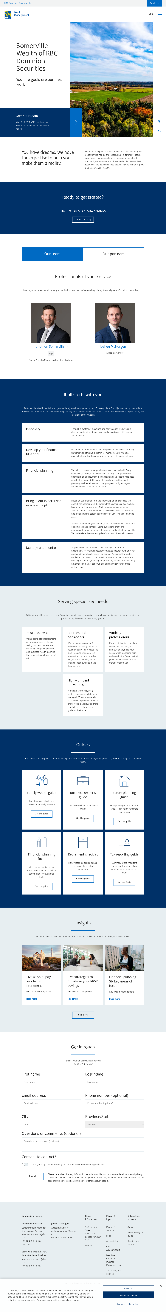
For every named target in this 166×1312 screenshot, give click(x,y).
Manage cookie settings (128, 1304)
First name (31, 1075)
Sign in (131, 1227)
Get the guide (41, 814)
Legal (108, 1236)
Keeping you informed (133, 1243)
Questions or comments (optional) (51, 1134)
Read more (31, 999)
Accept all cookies (128, 1295)
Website (89, 1245)
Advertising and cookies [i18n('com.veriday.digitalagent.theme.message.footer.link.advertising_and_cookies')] (113, 1272)
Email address (34, 1096)
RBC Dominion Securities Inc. (18, 3)
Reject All (128, 1289)
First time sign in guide (135, 1234)
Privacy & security (110, 1229)
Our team (52, 254)
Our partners (114, 254)
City (25, 1117)
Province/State (98, 1117)
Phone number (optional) (106, 1096)
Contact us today (83, 219)
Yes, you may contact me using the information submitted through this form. (69, 1164)
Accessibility (112, 1241)
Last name (94, 1075)
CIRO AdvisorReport (113, 1248)
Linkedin (26, 1244)
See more (83, 1015)
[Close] (161, 1286)
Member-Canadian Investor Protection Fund (114, 1260)
